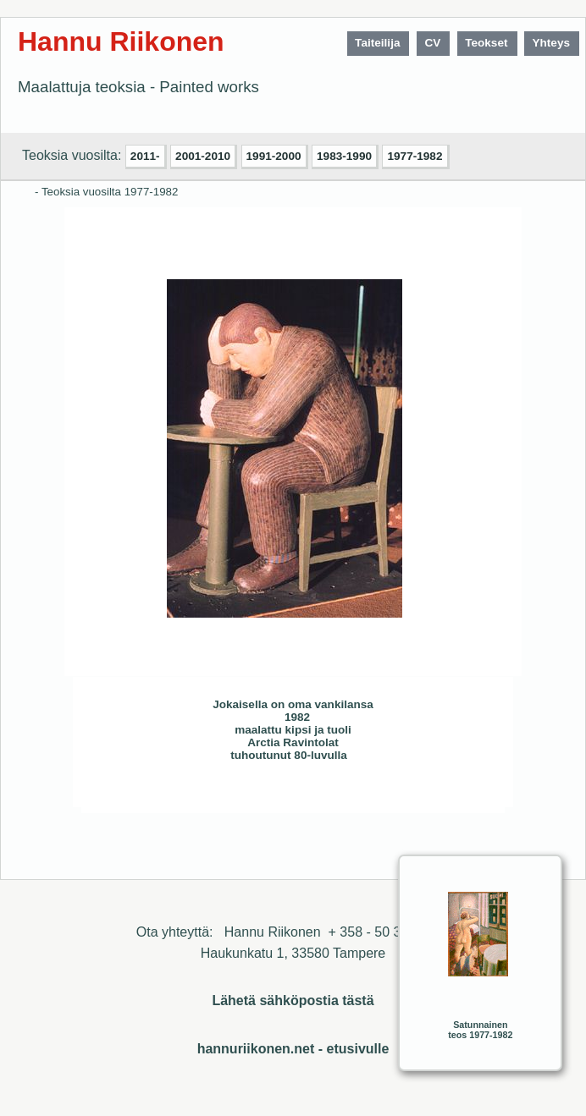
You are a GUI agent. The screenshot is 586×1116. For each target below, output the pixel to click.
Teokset (486, 42)
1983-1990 (344, 156)
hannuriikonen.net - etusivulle (293, 1049)
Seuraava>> (212, 793)
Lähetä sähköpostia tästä (292, 1000)
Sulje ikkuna (451, 793)
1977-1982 (414, 156)
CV (432, 42)
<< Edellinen (178, 793)
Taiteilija (377, 42)
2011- (145, 156)
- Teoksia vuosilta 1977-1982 (106, 191)
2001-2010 (202, 156)
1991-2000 (273, 156)
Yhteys (551, 42)
